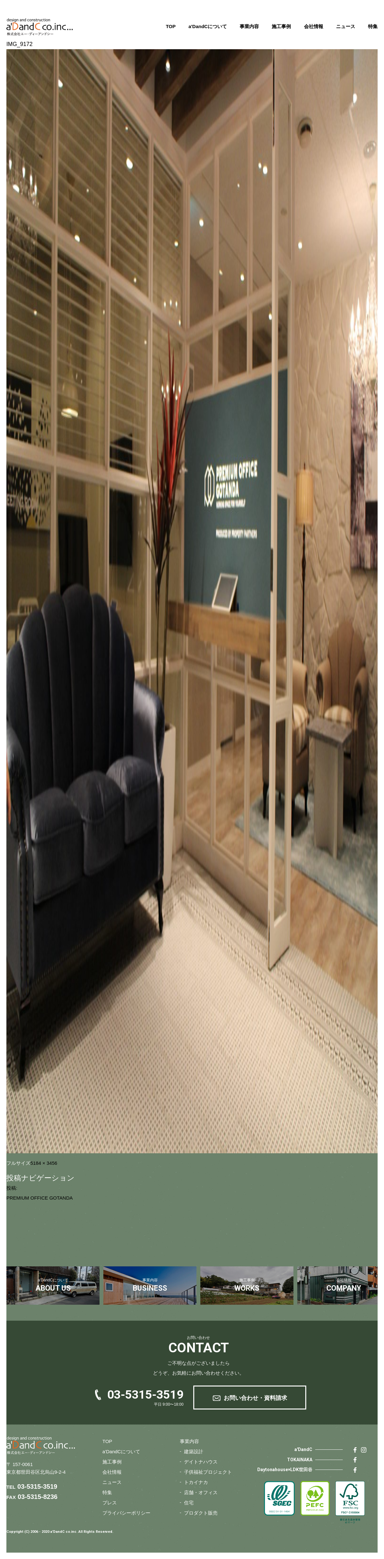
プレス (109, 1502)
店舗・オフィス (201, 1492)
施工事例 (281, 26)
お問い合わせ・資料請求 (255, 1398)
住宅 (189, 1502)
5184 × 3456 (43, 1163)
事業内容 (249, 26)
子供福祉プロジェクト (208, 1472)
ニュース (345, 26)
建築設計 (193, 1451)
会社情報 (313, 26)
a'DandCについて (207, 26)
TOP (171, 26)
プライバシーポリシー (126, 1513)
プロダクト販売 (201, 1513)
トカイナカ (196, 1482)
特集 (373, 26)
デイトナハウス (201, 1461)
